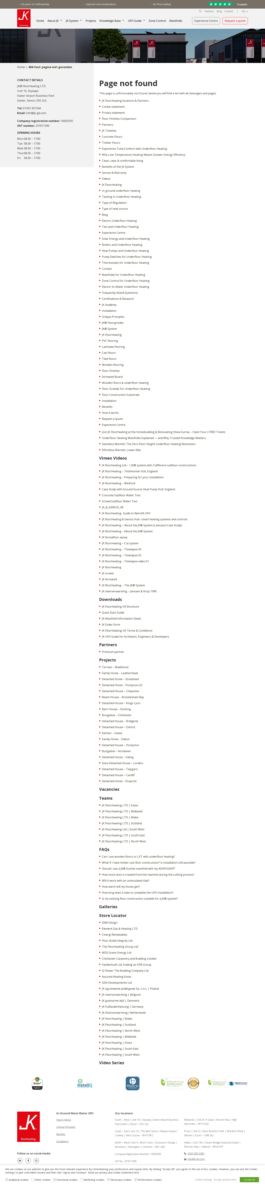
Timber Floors (111, 143)
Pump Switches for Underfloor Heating (127, 257)
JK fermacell (109, 579)
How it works (110, 413)
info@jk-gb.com (196, 1159)
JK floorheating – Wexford (118, 483)
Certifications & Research (118, 299)
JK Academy (109, 305)
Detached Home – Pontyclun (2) (122, 685)
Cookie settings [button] (201, 1179)
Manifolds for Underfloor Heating (123, 275)
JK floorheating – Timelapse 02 (121, 555)
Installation (109, 311)
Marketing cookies (94, 1180)
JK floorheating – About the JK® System (127, 531)
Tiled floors (109, 359)
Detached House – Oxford (118, 727)
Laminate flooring (113, 347)
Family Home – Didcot (115, 739)
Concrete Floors (112, 137)
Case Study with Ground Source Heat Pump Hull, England (138, 489)
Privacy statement (113, 113)
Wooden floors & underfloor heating (125, 383)
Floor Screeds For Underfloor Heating (126, 389)
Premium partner (113, 652)
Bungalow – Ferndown (116, 751)
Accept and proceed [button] (223, 1179)
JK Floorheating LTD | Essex (120, 805)
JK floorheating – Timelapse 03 (121, 549)
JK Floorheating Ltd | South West (123, 829)
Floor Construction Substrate (120, 395)
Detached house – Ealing (118, 757)
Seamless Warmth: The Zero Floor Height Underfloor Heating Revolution (149, 444)
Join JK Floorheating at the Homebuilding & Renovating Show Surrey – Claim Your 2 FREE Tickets (163, 432)
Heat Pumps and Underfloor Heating (125, 251)
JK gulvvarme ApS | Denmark (120, 1001)
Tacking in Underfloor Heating (121, 197)
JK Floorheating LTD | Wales (120, 817)
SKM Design (109, 922)
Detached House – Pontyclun (120, 745)
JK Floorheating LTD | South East (123, 835)
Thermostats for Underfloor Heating (125, 263)
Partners (209, 11)
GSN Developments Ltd (117, 983)
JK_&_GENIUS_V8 (112, 507)
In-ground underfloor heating (121, 191)
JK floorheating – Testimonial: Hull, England (130, 471)
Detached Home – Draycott (119, 781)
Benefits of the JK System (118, 167)
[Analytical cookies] (6, 1179)
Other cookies (43, 1180)
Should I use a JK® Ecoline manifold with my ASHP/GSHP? (138, 868)
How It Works (63, 1119)
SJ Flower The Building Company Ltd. (125, 970)
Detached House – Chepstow (120, 691)
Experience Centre (206, 21)
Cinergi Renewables (114, 934)
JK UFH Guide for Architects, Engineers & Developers (135, 636)
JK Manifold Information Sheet (121, 618)
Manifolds (176, 21)
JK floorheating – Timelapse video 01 (125, 561)
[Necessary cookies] (108, 1179)
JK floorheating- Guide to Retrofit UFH (126, 513)
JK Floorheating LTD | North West (124, 841)
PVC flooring (110, 341)
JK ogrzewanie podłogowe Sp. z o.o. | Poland (130, 989)
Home (21, 67)
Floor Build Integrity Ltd (117, 940)
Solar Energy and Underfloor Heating (126, 239)
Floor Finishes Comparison (119, 119)
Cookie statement (113, 107)
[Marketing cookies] (81, 1179)
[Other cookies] (32, 1179)
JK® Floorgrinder (113, 323)
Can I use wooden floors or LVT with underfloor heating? (138, 856)
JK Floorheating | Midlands (119, 1037)
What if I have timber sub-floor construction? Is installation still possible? (149, 862)
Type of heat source (115, 209)
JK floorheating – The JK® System (123, 585)
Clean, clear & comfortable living (122, 161)
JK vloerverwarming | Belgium (121, 995)
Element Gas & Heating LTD (120, 928)
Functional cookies (67, 1180)
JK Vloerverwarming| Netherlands (124, 1013)
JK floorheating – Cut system (120, 543)
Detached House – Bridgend (120, 721)
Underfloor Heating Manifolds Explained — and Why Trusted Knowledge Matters (154, 438)
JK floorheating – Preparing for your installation (133, 477)
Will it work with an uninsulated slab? (125, 880)
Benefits (107, 407)
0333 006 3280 (196, 1153)
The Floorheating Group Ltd (120, 946)
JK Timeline (109, 131)
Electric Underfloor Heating (119, 221)
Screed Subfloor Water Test (119, 501)
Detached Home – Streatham (120, 679)
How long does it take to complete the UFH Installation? (137, 892)
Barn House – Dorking (116, 709)
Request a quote (235, 21)
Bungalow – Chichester (117, 715)
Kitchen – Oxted (112, 733)
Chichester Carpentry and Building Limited (129, 958)
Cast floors (109, 353)
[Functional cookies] (54, 1179)
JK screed (108, 573)
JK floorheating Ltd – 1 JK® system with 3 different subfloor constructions (149, 465)
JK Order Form (111, 624)
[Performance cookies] (135, 1179)
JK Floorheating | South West (121, 1055)
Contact (229, 11)
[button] (200, 11)
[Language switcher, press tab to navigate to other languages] (245, 11)
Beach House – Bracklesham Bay (123, 697)
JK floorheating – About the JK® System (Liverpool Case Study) (142, 525)
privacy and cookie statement (116, 1173)
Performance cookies (150, 1180)
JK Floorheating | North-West (121, 1031)
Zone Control (158, 21)
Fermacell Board (112, 377)
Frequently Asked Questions (120, 293)
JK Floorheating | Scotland (119, 1025)
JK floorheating (111, 567)
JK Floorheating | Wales (117, 1019)
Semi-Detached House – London (122, 763)
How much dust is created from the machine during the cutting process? (148, 874)
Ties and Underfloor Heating (120, 227)
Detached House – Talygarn (120, 769)
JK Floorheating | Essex (117, 1043)
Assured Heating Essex (116, 977)
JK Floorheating (112, 185)
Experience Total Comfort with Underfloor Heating (134, 149)
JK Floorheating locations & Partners (125, 101)
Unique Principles (113, 317)
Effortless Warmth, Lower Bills (121, 450)
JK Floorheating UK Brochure (120, 606)
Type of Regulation (114, 203)
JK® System (109, 329)
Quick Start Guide (113, 612)
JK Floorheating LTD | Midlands (122, 811)
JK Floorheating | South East (120, 1049)
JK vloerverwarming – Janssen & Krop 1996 (129, 591)
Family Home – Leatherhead (120, 673)
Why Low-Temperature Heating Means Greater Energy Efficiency (143, 155)
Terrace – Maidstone (115, 667)
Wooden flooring (113, 365)
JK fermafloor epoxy (114, 537)
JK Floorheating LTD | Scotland (122, 823)
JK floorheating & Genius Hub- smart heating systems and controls (144, 519)
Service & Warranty (114, 173)
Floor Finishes (111, 371)
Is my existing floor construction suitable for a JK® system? (140, 898)
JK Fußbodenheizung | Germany (122, 1007)
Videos (106, 179)
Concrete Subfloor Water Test (121, 495)
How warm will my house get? (121, 886)
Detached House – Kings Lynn (121, 703)
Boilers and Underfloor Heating (122, 245)
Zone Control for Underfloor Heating (126, 281)
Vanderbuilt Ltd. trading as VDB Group (126, 964)
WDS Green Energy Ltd (116, 952)
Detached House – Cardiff (118, 775)
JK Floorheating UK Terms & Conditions (127, 630)
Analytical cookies (19, 1180)
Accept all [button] (249, 1179)
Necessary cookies (121, 1180)
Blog (219, 11)
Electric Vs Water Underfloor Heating (125, 287)
